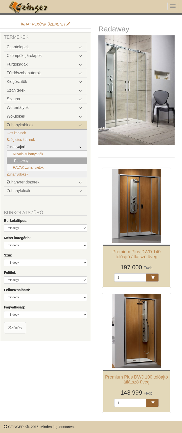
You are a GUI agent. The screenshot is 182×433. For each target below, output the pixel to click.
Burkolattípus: (15, 221)
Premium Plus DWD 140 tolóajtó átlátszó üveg (136, 254)
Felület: (10, 273)
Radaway (21, 161)
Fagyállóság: (14, 307)
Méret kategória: (17, 238)
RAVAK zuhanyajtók (28, 167)
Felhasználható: (17, 290)
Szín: (8, 255)
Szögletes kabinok (21, 140)
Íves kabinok (16, 133)
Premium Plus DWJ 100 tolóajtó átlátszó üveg (136, 379)
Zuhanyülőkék (17, 174)
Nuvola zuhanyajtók (28, 154)
